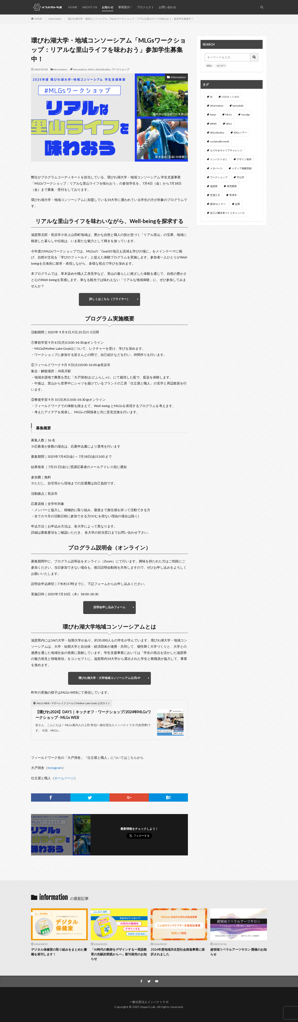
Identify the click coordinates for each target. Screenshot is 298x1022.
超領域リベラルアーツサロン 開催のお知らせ (238, 952)
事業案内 (124, 7)
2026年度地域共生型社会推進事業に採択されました (178, 952)
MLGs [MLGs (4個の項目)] (228, 114)
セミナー (221, 65)
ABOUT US (89, 7)
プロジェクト (145, 7)
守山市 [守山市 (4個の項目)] (240, 177)
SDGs (91, 69)
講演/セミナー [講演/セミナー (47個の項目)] (218, 203)
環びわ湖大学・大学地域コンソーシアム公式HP (109, 678)
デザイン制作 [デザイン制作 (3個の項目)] (244, 159)
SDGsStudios (103, 69)
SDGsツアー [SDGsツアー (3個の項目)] (240, 132)
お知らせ (107, 7)
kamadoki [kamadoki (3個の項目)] (238, 105)
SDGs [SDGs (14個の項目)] (229, 123)
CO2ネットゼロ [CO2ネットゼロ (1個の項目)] (230, 96)
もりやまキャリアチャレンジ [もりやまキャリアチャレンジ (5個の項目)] (226, 150)
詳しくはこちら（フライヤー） (109, 299)
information (55, 18)
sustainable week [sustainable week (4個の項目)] (219, 141)
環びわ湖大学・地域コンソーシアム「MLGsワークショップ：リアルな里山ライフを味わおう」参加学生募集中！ (131, 18)
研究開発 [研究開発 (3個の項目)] (232, 186)
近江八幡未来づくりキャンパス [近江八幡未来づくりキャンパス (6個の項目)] (227, 212)
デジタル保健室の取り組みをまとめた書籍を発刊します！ (59, 952)
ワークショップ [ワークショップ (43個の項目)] (218, 177)
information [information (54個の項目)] (216, 105)
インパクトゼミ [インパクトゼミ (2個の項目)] (218, 159)
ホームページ (64, 778)
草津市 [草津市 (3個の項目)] (233, 195)
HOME (72, 7)
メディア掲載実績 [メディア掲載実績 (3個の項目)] (242, 168)
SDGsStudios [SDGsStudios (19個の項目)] (217, 132)
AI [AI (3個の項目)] (211, 96)
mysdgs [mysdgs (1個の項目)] (245, 114)
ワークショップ (120, 69)
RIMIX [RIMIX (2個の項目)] (213, 123)
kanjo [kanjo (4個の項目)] (213, 114)
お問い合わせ (167, 7)
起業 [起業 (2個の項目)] (237, 203)
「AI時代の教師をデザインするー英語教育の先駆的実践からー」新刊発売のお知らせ (119, 954)
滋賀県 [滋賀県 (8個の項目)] (213, 186)
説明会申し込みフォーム (109, 607)
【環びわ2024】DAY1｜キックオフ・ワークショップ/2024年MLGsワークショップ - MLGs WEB (93, 715)
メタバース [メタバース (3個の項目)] (216, 168)
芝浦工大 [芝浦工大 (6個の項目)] (215, 195)
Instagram (55, 768)
